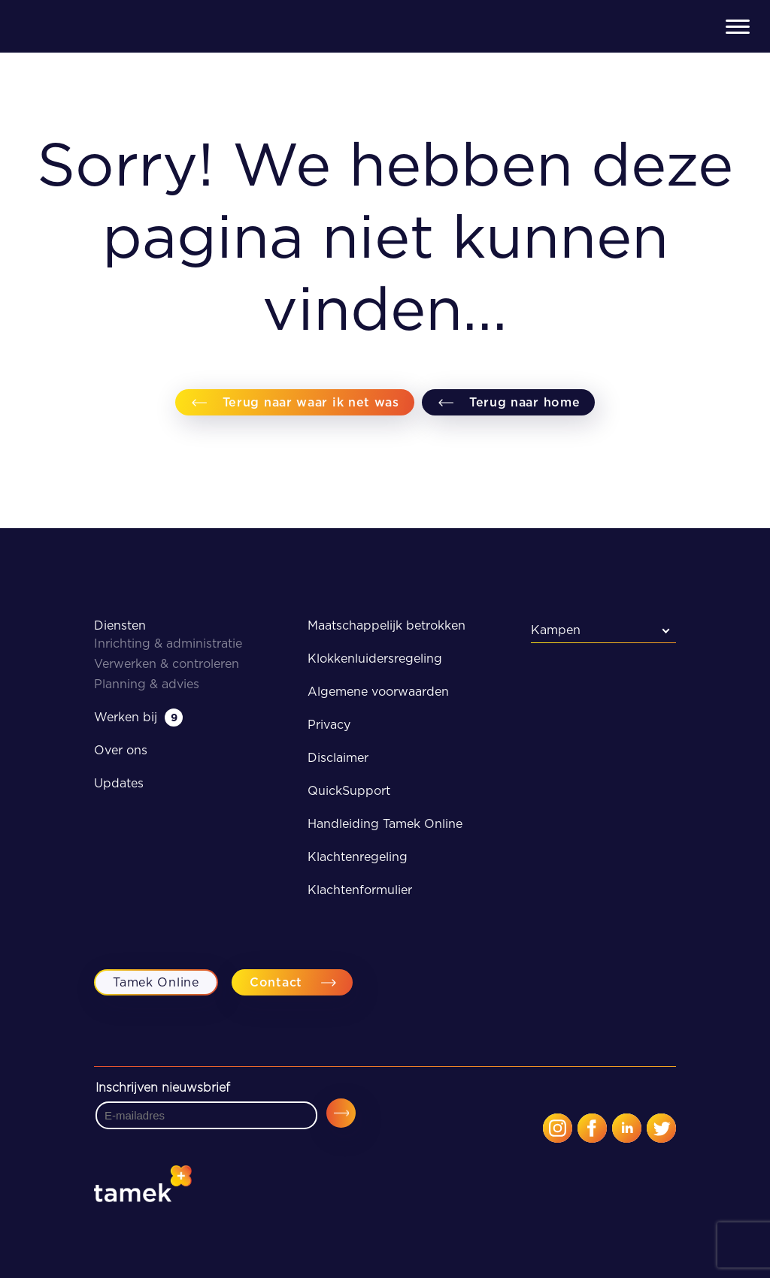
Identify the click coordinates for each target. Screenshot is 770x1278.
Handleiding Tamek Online (385, 824)
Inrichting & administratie (168, 643)
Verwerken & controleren (166, 664)
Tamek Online (156, 982)
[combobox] (604, 630)
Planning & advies (146, 684)
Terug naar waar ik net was (311, 402)
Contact (276, 982)
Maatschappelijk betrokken (386, 625)
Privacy (329, 725)
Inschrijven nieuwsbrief (162, 1088)
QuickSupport (349, 791)
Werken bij (138, 717)
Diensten (120, 625)
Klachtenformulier (360, 890)
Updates (119, 783)
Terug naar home (525, 402)
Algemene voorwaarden (378, 691)
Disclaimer (338, 758)
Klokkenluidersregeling (375, 658)
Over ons (120, 750)
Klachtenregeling (358, 857)
